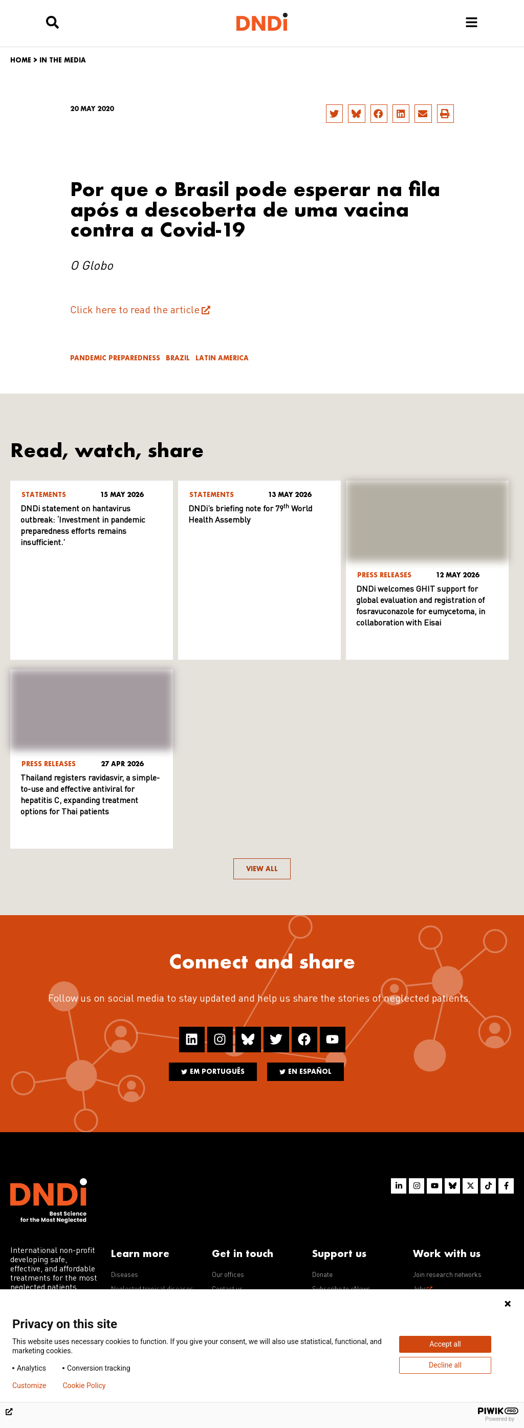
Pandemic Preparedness (115, 358)
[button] (334, 113)
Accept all (445, 1344)
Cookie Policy (83, 1385)
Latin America (222, 358)
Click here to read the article (135, 311)
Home (20, 60)
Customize (29, 1385)
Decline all (445, 1365)
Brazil (178, 358)
